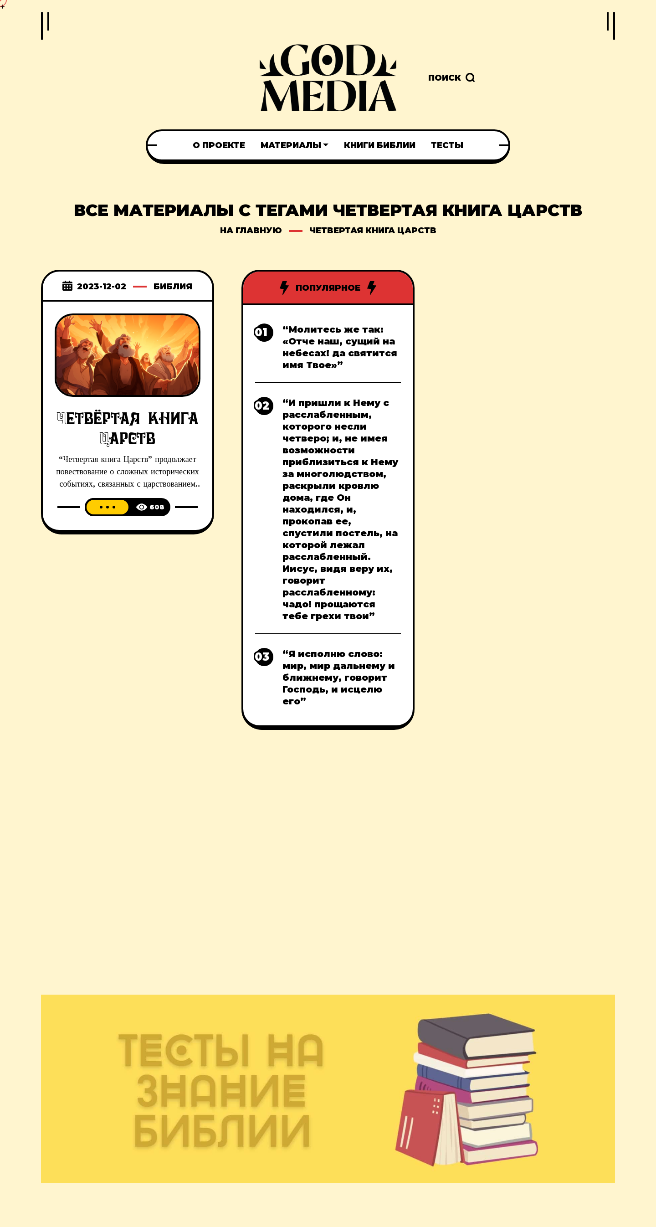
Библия (173, 287)
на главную (251, 231)
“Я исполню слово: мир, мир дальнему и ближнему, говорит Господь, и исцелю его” (338, 677)
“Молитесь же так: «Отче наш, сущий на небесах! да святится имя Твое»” (339, 347)
